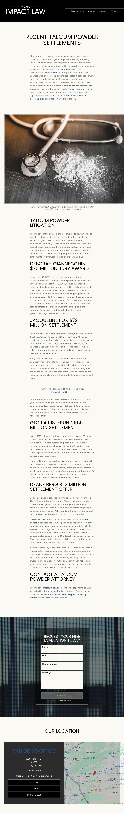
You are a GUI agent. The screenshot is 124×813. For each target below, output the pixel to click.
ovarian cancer (53, 72)
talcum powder (61, 69)
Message (46, 672)
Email (44, 655)
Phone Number (49, 664)
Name (45, 647)
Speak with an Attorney (62, 392)
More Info (34, 782)
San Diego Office (34, 751)
